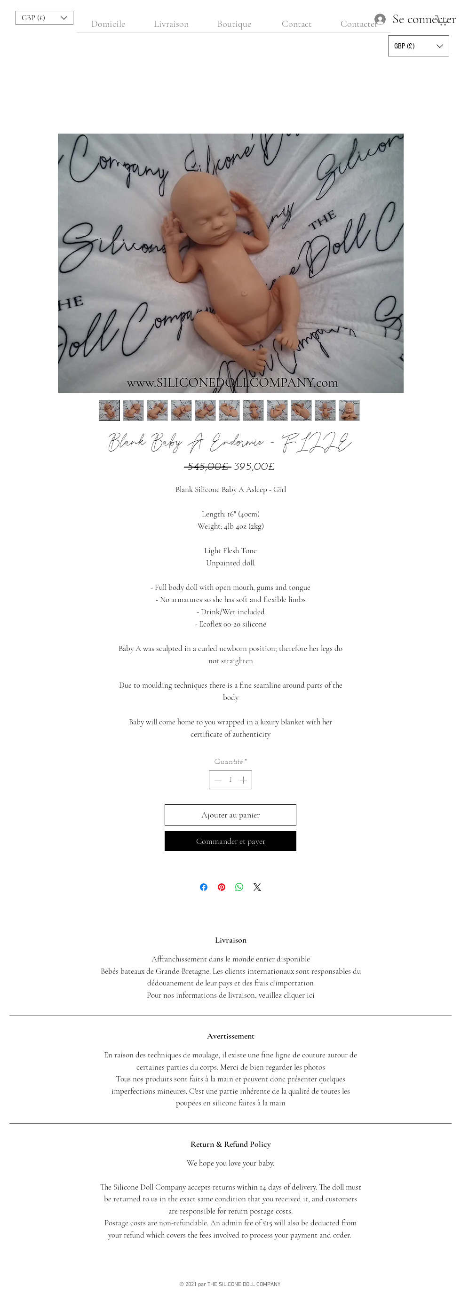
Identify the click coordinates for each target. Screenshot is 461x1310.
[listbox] (44, 18)
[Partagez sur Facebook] (203, 887)
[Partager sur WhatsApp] (239, 887)
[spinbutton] (230, 780)
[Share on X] (257, 887)
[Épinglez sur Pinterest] (221, 887)
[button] (44, 18)
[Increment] (244, 780)
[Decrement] (216, 780)
